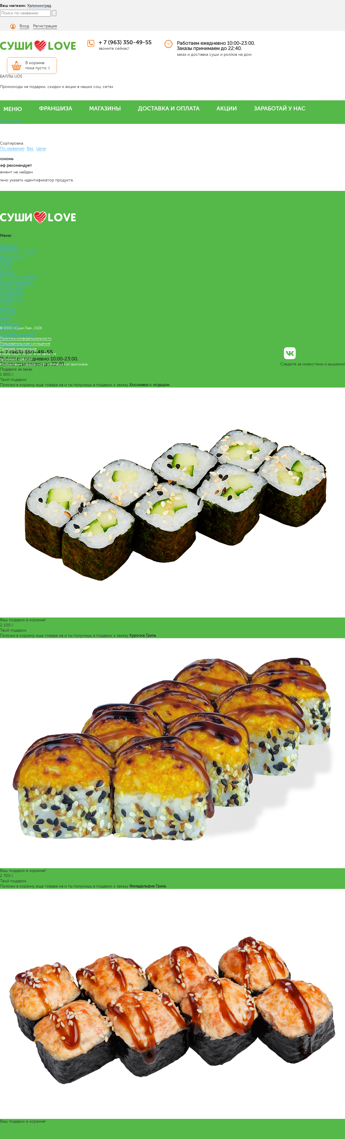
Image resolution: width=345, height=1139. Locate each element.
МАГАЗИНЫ (105, 108)
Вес (30, 148)
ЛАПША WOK (12, 287)
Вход (24, 26)
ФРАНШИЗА (55, 108)
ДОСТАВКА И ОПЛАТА (169, 108)
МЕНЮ (12, 109)
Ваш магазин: (13, 5)
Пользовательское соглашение (25, 344)
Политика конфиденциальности (25, 338)
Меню (5, 319)
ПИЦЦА (7, 272)
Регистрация (45, 26)
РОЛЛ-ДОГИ (12, 298)
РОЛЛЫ (7, 262)
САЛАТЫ (8, 308)
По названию (12, 148)
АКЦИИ (226, 108)
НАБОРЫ (8, 246)
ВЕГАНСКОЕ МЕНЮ (18, 277)
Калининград (39, 5)
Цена (41, 148)
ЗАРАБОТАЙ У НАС (279, 108)
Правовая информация (18, 349)
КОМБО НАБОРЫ (16, 282)
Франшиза (9, 324)
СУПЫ (5, 303)
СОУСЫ (7, 313)
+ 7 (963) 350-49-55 (125, 42)
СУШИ (6, 267)
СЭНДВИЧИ (11, 293)
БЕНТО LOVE (12, 256)
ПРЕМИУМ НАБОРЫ (19, 251)
